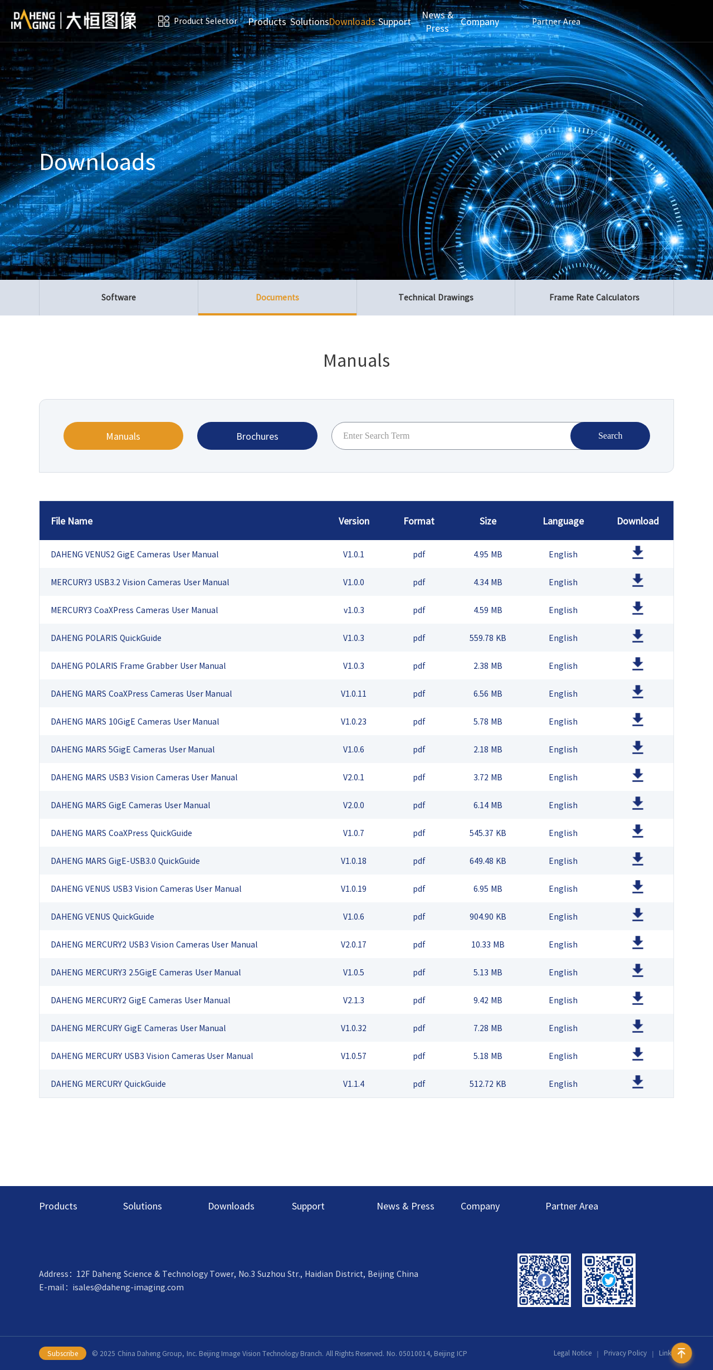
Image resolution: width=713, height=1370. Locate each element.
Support (394, 21)
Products (267, 21)
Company (480, 21)
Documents (277, 303)
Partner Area (556, 21)
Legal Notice (572, 1353)
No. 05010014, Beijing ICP (427, 1353)
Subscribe (62, 1353)
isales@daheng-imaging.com (128, 1287)
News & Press (437, 21)
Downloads (352, 21)
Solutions (309, 21)
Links (666, 1353)
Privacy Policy (625, 1353)
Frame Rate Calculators (594, 297)
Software (118, 297)
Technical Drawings (435, 297)
